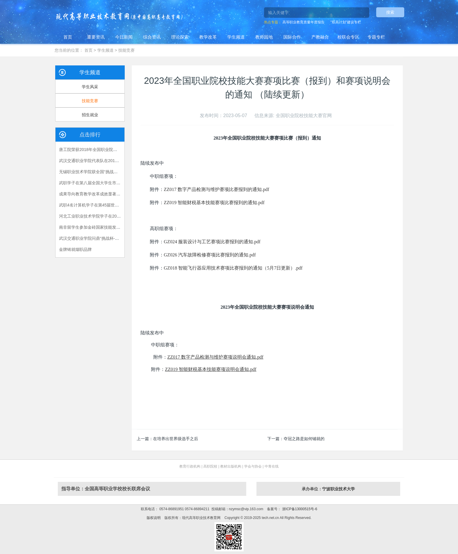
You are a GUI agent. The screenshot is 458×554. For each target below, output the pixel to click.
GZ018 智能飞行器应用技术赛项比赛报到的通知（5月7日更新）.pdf (233, 267)
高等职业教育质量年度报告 (303, 22)
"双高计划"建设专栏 (345, 22)
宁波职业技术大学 (338, 489)
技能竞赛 (126, 50)
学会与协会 (253, 466)
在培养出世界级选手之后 (175, 438)
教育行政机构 (189, 466)
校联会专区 (348, 36)
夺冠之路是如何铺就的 (304, 438)
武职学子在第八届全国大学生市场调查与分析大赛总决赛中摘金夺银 (120, 182)
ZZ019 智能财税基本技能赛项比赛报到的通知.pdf (214, 202)
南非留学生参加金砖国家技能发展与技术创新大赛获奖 (108, 227)
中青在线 (272, 466)
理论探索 (180, 36)
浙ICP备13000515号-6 (299, 509)
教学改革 (208, 36)
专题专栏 (376, 36)
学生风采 (90, 86)
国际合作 (292, 36)
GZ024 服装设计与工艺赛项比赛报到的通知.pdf (212, 241)
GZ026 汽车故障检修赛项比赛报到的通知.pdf (210, 254)
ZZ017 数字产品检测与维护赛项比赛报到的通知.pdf (216, 189)
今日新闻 (124, 36)
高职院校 (210, 466)
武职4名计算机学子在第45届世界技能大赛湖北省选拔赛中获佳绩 (117, 205)
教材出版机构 (230, 466)
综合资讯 (152, 36)
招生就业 (90, 114)
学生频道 (236, 36)
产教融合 (320, 36)
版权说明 (154, 518)
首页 (67, 36)
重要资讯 (96, 36)
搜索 (390, 12)
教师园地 (264, 36)
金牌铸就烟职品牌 (75, 249)
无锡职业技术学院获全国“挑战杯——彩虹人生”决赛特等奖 (111, 171)
